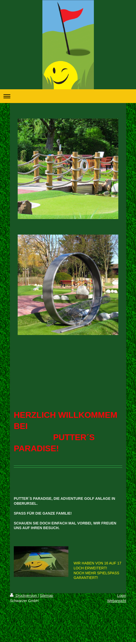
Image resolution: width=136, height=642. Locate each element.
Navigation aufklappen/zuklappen (68, 96)
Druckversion (24, 595)
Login (121, 595)
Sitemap (46, 595)
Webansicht (116, 601)
